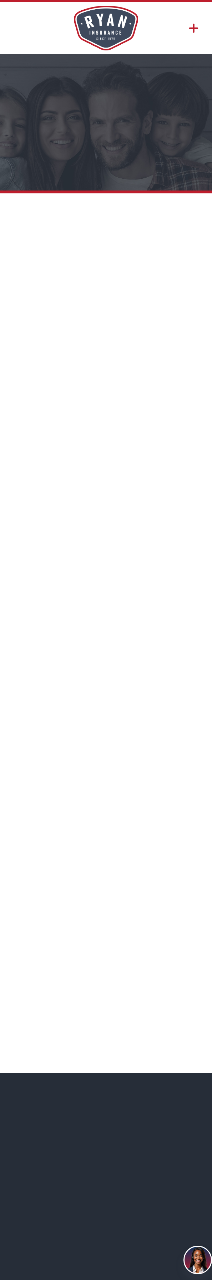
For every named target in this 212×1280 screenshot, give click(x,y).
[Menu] (193, 28)
